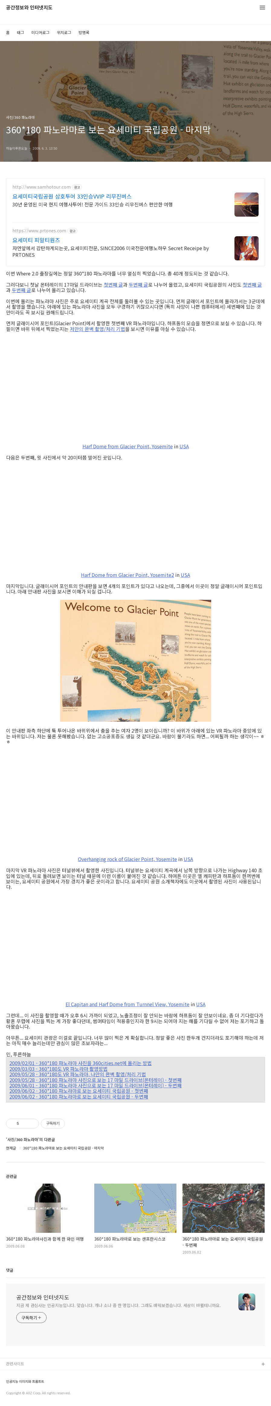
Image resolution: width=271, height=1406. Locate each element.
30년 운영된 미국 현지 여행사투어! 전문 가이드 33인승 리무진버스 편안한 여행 (92, 204)
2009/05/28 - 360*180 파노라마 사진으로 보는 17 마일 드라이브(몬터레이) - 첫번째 (95, 1080)
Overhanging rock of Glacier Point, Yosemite (127, 859)
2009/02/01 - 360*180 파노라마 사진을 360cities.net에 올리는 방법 (80, 1063)
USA (184, 446)
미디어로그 (40, 32)
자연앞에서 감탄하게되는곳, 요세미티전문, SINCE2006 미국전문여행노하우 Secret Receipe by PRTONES (110, 251)
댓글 (9, 1270)
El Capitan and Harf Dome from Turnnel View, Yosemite (127, 1004)
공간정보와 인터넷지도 (29, 8)
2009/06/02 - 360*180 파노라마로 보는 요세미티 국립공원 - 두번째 (78, 1096)
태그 (20, 32)
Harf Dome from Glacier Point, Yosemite (127, 446)
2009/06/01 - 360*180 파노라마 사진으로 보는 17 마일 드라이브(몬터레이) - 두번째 (95, 1085)
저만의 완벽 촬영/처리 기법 (97, 329)
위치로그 (64, 32)
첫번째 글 (113, 284)
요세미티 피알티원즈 (36, 239)
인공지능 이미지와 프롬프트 (25, 1381)
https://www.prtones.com (39, 230)
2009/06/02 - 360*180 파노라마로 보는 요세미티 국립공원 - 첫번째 (78, 1090)
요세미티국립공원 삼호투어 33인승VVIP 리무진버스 (72, 196)
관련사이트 (15, 1363)
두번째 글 (138, 284)
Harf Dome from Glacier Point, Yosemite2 (127, 574)
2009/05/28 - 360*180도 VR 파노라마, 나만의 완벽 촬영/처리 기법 (77, 1074)
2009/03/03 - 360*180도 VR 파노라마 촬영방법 (58, 1068)
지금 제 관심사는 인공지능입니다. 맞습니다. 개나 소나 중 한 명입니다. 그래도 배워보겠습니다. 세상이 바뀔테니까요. (118, 1305)
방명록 (84, 32)
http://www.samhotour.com (41, 186)
